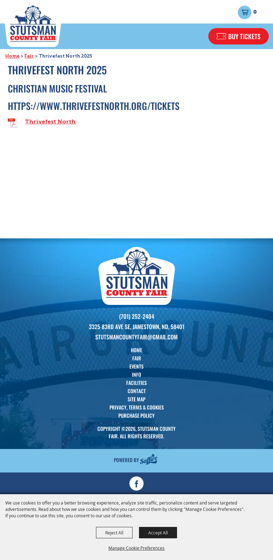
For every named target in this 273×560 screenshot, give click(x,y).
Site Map (136, 399)
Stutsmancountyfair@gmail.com (136, 337)
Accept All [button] (158, 532)
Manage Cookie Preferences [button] (136, 548)
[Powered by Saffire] (148, 459)
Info (136, 374)
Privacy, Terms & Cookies (136, 407)
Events (136, 366)
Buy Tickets (244, 36)
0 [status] (255, 12)
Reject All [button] (114, 532)
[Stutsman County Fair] (32, 25)
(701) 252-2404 (136, 316)
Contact (137, 391)
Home (12, 56)
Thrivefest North (50, 121)
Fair (29, 56)
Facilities (136, 382)
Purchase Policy (136, 415)
